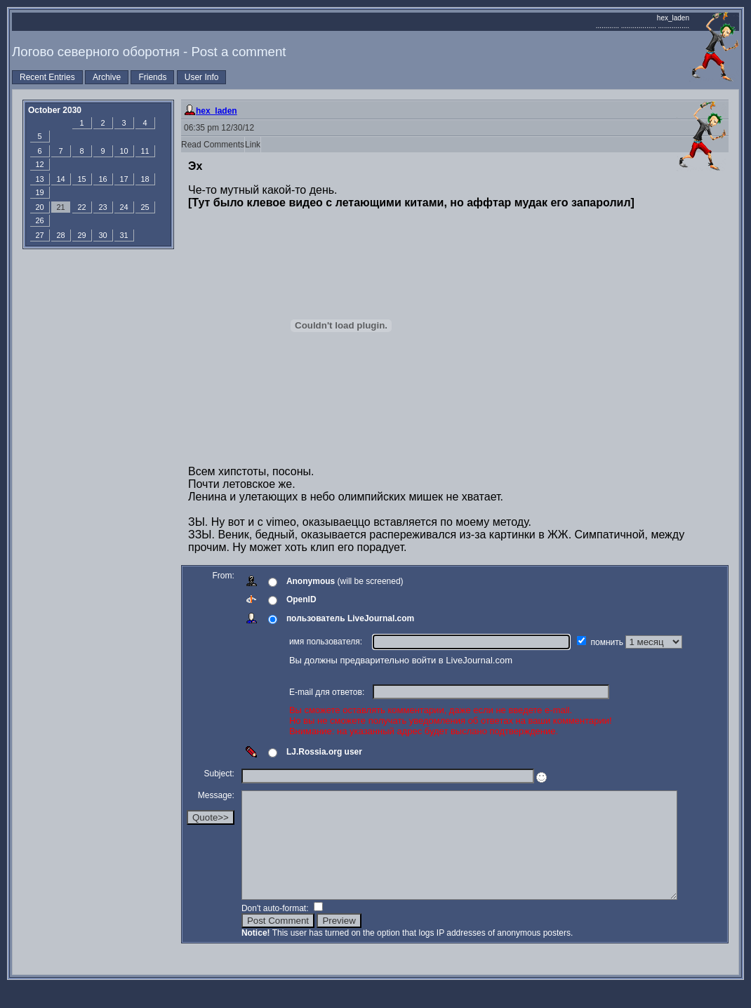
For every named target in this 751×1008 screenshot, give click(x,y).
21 (60, 207)
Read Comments (212, 145)
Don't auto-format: (276, 929)
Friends (152, 77)
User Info (202, 77)
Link (252, 145)
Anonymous (310, 581)
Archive (107, 77)
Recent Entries (47, 77)
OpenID (301, 599)
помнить (608, 642)
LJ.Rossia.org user (324, 752)
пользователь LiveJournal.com (350, 618)
